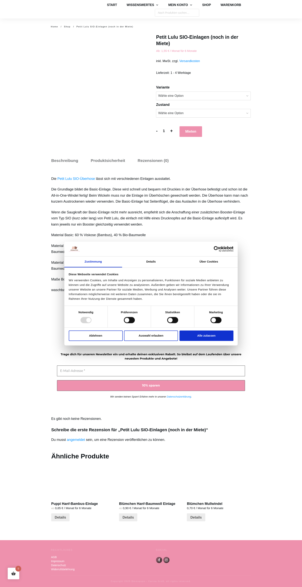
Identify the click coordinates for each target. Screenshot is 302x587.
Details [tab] (151, 261)
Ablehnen (95, 335)
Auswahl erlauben (151, 335)
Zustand (162, 105)
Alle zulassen (206, 335)
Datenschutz (58, 565)
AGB (54, 557)
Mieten (190, 131)
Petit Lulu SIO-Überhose (76, 179)
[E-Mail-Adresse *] (151, 371)
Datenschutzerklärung (179, 396)
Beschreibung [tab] (64, 160)
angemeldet (76, 440)
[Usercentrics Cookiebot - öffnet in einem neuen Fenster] (216, 249)
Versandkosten (189, 61)
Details (60, 517)
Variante (162, 87)
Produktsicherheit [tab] (108, 160)
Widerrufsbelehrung (63, 569)
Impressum (57, 561)
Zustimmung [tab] (93, 261)
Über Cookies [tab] (209, 261)
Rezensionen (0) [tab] (153, 160)
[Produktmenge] (164, 131)
